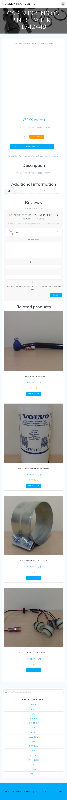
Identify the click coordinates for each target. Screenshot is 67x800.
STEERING (33, 388)
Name (33, 262)
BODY (33, 704)
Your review (33, 239)
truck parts (53, 156)
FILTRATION (33, 480)
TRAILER (34, 764)
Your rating (10, 232)
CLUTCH (33, 718)
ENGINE (34, 572)
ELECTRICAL (33, 737)
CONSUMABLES (33, 723)
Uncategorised (33, 769)
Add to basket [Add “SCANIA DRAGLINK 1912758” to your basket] (33, 393)
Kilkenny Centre (18, 3)
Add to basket (37, 136)
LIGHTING (33, 751)
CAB (20, 43)
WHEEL (33, 774)
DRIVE (33, 732)
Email (33, 273)
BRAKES (34, 709)
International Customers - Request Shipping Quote (32, 146)
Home (16, 43)
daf (33, 728)
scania (46, 156)
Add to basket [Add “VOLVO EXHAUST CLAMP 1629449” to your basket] (33, 578)
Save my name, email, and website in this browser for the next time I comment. (33, 287)
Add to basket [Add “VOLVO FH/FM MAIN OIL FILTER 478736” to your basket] (33, 486)
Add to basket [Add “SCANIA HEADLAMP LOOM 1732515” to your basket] (33, 670)
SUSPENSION (33, 760)
